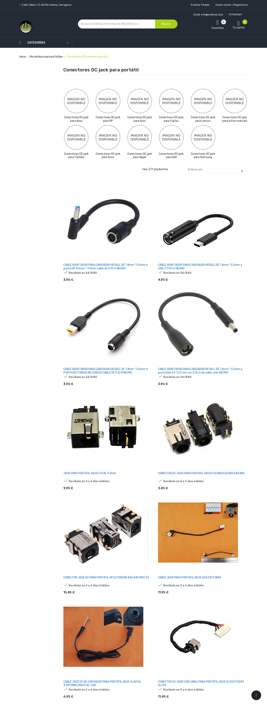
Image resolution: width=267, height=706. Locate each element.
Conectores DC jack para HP (108, 119)
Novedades (97, 600)
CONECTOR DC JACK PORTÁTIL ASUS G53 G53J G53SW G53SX (234, 385)
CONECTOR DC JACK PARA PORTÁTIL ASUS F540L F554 (139, 383)
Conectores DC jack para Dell (171, 155)
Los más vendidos (102, 607)
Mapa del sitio (130, 658)
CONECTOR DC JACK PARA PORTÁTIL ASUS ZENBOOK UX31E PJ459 (139, 329)
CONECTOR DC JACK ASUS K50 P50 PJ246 (76, 440)
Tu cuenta (160, 592)
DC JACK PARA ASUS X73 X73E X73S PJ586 (232, 270)
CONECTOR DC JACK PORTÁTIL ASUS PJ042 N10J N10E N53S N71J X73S (107, 441)
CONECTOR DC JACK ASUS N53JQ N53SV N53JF (203, 440)
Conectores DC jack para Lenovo (203, 119)
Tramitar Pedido (200, 4)
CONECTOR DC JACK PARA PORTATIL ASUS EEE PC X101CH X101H (234, 498)
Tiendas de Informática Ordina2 (129, 671)
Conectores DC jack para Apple (139, 155)
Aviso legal (128, 617)
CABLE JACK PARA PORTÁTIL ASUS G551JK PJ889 (106, 270)
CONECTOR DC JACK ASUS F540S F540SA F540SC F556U (76, 385)
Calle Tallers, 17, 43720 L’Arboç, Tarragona (46, 4)
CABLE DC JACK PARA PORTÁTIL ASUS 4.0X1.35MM (106, 383)
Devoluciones (130, 637)
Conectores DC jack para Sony (108, 155)
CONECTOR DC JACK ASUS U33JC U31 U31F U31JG (107, 496)
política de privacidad (218, 622)
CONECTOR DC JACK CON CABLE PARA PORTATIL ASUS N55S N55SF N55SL (76, 498)
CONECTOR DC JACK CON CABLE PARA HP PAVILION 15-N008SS (171, 554)
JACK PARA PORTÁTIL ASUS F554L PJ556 (200, 214)
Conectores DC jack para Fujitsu (171, 119)
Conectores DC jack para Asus (76, 119)
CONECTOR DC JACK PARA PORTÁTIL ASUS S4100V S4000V (139, 554)
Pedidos (157, 628)
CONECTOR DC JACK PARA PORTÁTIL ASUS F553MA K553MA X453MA (234, 216)
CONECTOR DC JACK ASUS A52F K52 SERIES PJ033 (107, 327)
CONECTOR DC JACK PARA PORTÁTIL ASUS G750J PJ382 (171, 383)
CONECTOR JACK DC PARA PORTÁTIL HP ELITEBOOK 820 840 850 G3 (76, 272)
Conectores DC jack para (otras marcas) (234, 119)
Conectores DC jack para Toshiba (76, 155)
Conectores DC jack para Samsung (203, 155)
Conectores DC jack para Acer (139, 119)
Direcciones (160, 648)
